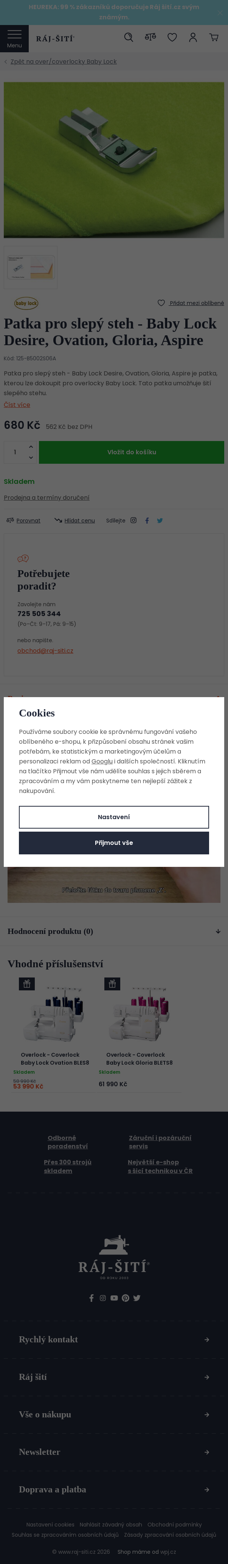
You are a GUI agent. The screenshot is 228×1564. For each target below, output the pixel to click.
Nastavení (114, 817)
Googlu (102, 761)
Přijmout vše (114, 842)
